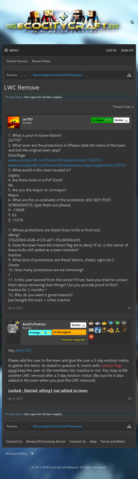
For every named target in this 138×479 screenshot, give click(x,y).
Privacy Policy (16, 453)
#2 (130, 398)
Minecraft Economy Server (46, 441)
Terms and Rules (112, 441)
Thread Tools (123, 107)
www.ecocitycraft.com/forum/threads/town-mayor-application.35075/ (67, 165)
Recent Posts (41, 61)
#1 (130, 308)
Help (93, 441)
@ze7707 (23, 350)
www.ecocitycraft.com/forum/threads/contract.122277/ (55, 160)
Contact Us (14, 441)
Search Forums (17, 61)
